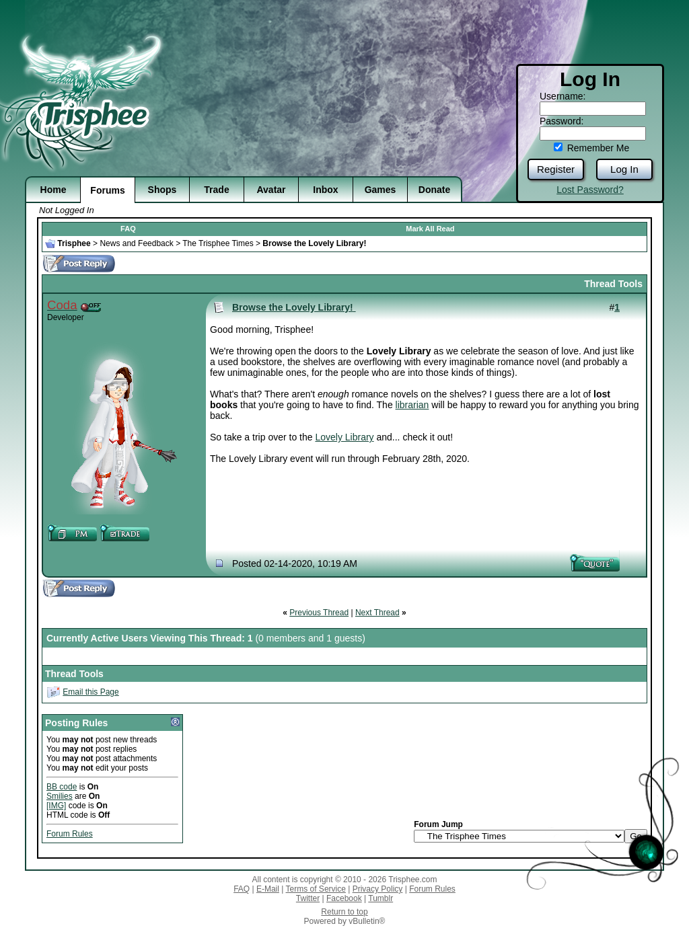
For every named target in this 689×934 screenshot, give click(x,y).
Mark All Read (430, 229)
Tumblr (380, 898)
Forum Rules (69, 834)
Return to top (344, 912)
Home (53, 189)
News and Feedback (136, 243)
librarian (412, 404)
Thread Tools (613, 283)
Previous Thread (319, 612)
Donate (434, 189)
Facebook (344, 898)
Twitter (308, 898)
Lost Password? (590, 189)
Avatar (270, 189)
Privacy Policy (378, 889)
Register (556, 169)
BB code (61, 786)
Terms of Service (316, 889)
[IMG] (56, 805)
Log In (624, 169)
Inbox (325, 189)
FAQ (128, 229)
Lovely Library (344, 437)
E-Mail (267, 889)
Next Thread (377, 612)
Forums (107, 190)
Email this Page (90, 692)
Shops (162, 189)
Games (380, 189)
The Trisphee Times (217, 243)
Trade (216, 189)
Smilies (59, 796)
